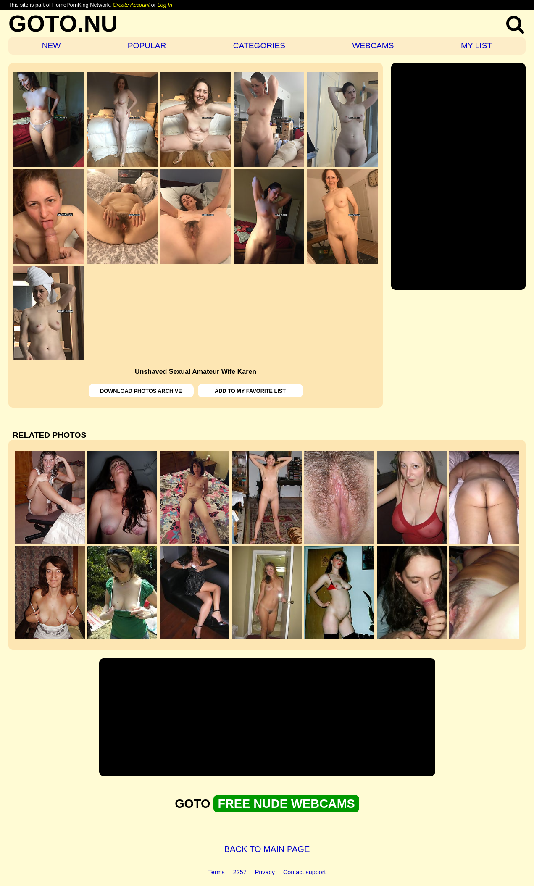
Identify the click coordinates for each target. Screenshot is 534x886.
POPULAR (147, 45)
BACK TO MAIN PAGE (267, 849)
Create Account (131, 5)
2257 (240, 872)
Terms (216, 872)
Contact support (304, 872)
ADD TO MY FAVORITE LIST (250, 391)
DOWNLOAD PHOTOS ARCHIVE (141, 391)
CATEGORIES (259, 45)
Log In (164, 5)
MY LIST (476, 45)
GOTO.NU (63, 23)
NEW (51, 45)
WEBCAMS (373, 45)
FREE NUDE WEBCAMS (286, 803)
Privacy (265, 872)
